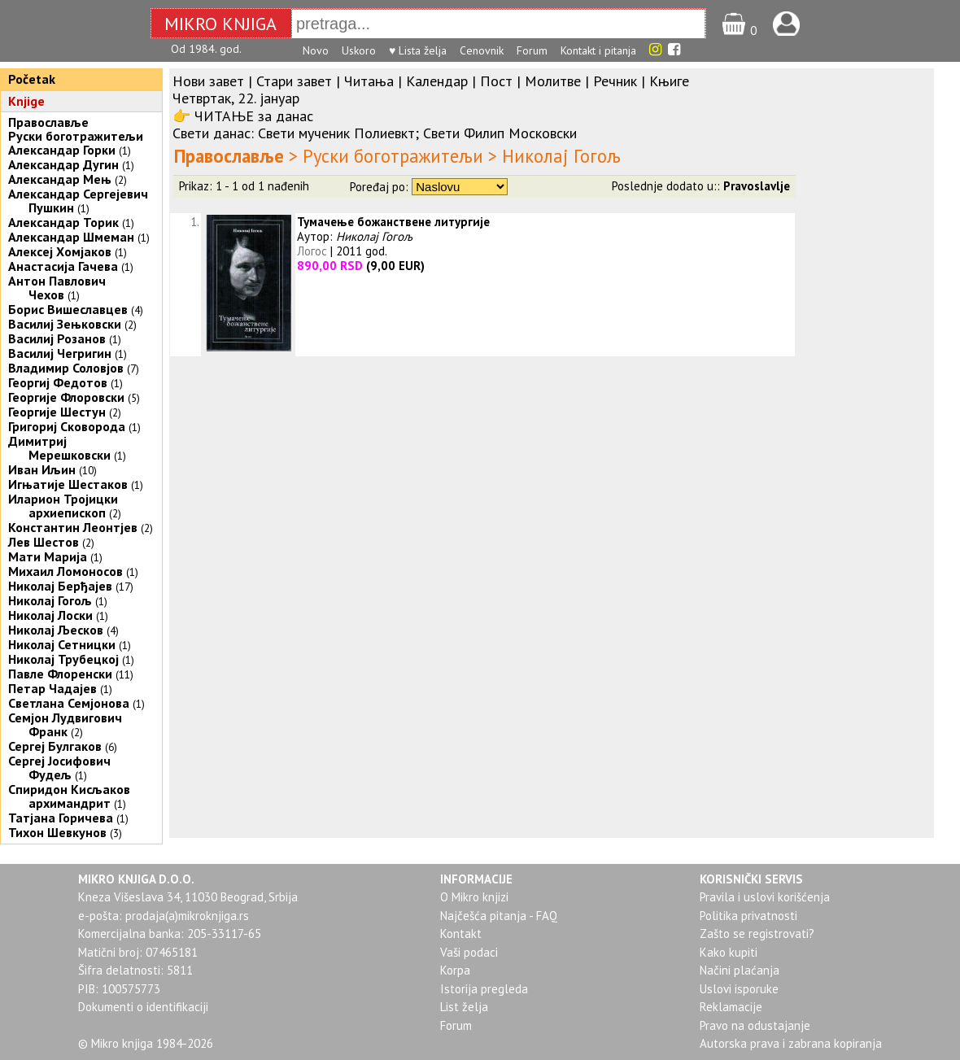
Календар (437, 81)
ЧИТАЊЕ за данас (253, 116)
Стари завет (294, 81)
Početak (31, 79)
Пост (496, 81)
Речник (615, 81)
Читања (369, 81)
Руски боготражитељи (75, 136)
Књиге (669, 81)
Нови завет (208, 81)
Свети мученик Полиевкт (336, 133)
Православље (48, 122)
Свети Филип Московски (500, 133)
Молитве (553, 81)
